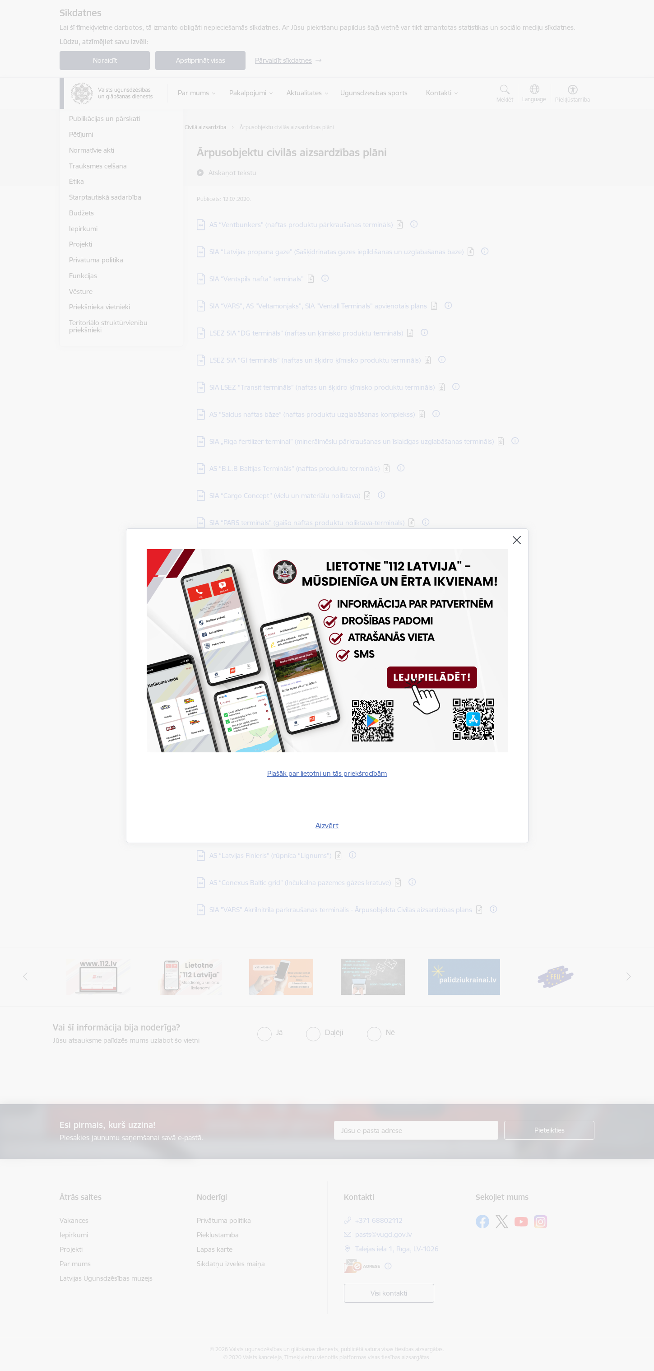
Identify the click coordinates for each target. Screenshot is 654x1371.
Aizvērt (327, 825)
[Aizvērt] (517, 540)
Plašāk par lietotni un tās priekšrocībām (327, 773)
